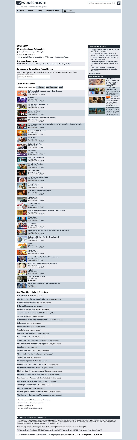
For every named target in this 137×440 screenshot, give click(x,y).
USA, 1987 (36, 316)
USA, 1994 (53, 344)
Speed (19, 347)
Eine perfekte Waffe (24, 337)
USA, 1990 (33, 330)
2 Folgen (41, 134)
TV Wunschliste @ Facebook (26, 430)
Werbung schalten (39, 427)
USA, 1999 (54, 371)
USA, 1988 (56, 320)
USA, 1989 (34, 323)
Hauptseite (31, 435)
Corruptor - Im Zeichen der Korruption (30, 374)
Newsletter (79, 427)
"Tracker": (104, 58)
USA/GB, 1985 (36, 306)
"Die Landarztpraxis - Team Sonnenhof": (104, 63)
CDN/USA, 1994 (41, 350)
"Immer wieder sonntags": (105, 50)
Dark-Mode (97, 430)
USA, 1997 (51, 364)
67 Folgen (42, 94)
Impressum (21, 427)
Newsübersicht (95, 73)
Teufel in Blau (22, 357)
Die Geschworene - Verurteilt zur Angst (31, 344)
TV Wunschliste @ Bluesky (50, 430)
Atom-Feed (87, 430)
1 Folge (41, 101)
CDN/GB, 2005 (51, 391)
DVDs (64, 435)
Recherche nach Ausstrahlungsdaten (30, 408)
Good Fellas (21, 330)
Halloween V (21, 323)
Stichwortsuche (41, 435)
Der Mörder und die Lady (26, 309)
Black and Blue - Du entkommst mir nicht (32, 371)
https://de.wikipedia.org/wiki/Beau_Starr (31, 52)
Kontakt (28, 427)
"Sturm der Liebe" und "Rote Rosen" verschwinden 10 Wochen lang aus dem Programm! (104, 69)
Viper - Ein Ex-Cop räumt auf (27, 354)
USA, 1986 (46, 313)
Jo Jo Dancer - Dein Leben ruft (28, 313)
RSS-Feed (78, 430)
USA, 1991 (41, 333)
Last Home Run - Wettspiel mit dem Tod (31, 378)
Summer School (23, 316)
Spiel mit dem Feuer (24, 351)
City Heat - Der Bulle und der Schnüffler (31, 299)
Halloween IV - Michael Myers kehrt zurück (32, 320)
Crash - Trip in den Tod (25, 333)
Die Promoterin (22, 388)
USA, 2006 (54, 395)
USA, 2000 (45, 385)
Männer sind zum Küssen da (27, 368)
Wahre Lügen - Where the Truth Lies (30, 392)
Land (61, 87)
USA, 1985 (43, 302)
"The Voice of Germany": (104, 54)
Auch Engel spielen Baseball (27, 385)
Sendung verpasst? (54, 435)
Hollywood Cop (22, 306)
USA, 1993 (51, 340)
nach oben (21, 435)
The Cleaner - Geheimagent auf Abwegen (32, 395)
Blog (85, 427)
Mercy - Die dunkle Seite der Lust (29, 381)
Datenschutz (50, 427)
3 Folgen (41, 141)
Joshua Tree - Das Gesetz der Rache (30, 340)
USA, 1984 (53, 299)
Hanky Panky (22, 296)
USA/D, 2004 (36, 388)
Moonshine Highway (24, 361)
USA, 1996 (39, 361)
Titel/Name (40, 87)
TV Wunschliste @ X (67, 430)
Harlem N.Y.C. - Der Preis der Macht (30, 364)
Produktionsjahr (51, 87)
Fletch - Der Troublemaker (26, 303)
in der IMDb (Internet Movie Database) (34, 400)
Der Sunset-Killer (23, 327)
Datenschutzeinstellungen (65, 427)
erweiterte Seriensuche (25, 405)
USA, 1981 (34, 296)
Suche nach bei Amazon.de (30, 403)
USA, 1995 (34, 357)
